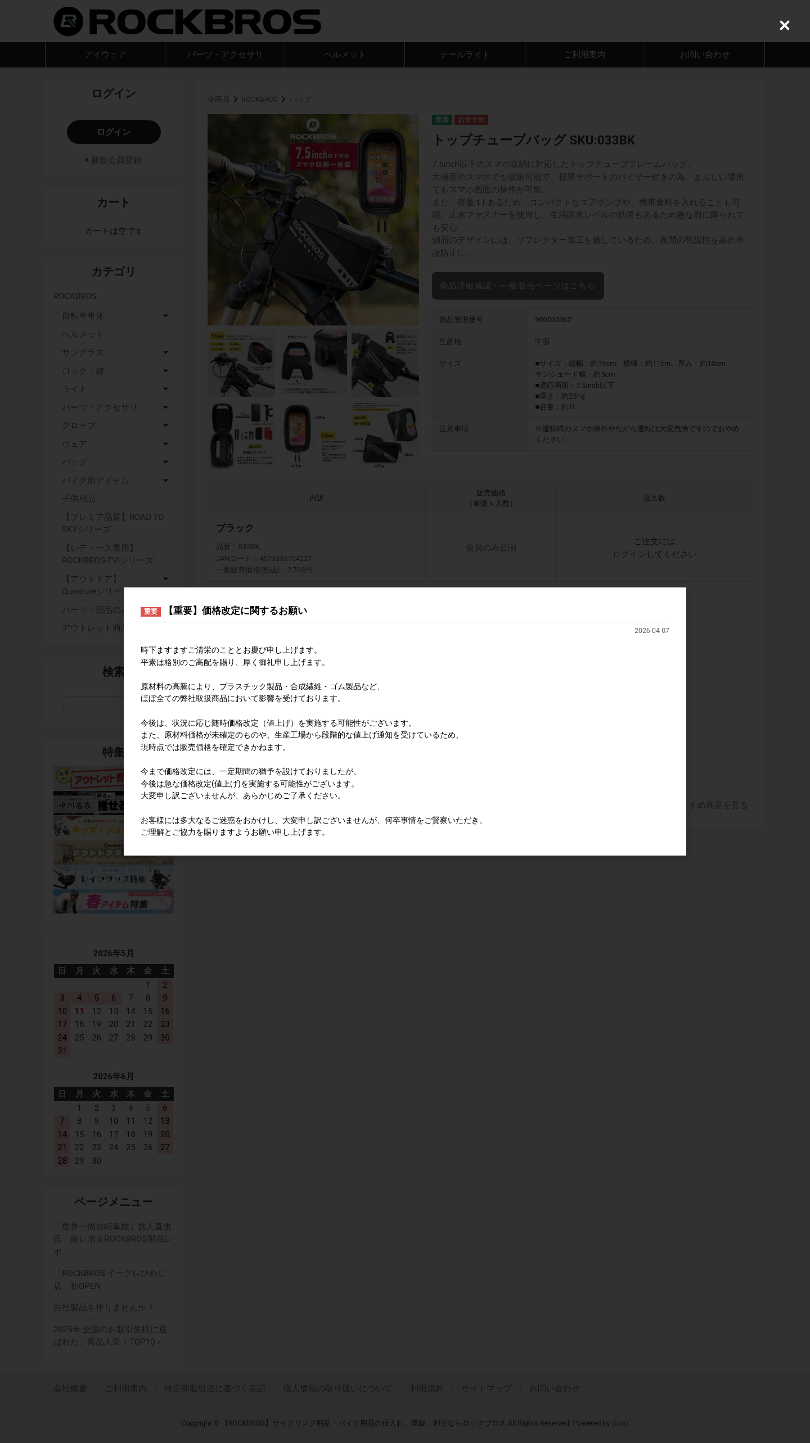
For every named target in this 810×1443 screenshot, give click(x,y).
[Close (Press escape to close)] (785, 25)
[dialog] (405, 722)
